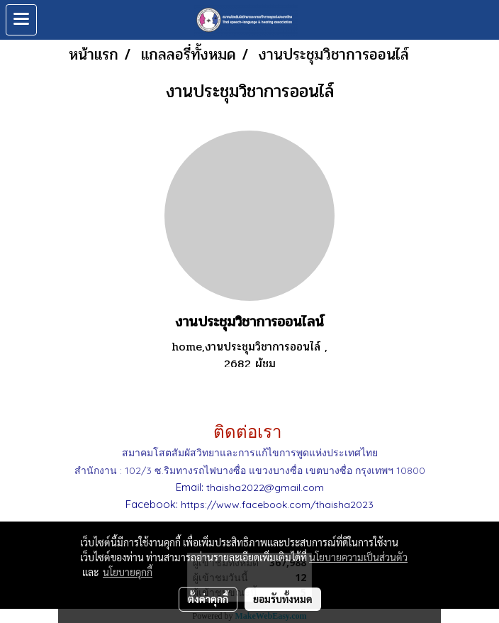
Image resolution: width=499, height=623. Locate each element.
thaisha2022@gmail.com (265, 487)
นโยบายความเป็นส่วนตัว (358, 557)
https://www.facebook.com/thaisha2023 (277, 504)
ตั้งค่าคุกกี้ (208, 598)
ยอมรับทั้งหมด (283, 598)
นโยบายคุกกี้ (127, 572)
